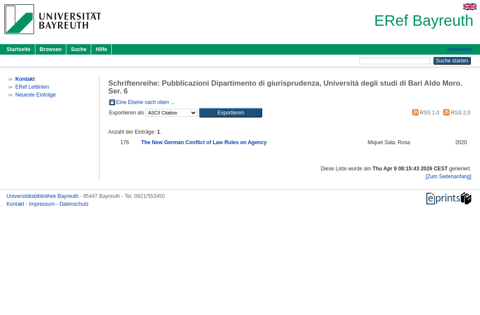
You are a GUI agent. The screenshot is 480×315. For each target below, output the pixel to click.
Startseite (19, 49)
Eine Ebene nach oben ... (145, 102)
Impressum (42, 204)
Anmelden (459, 49)
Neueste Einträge (35, 95)
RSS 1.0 (424, 113)
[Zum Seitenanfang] (448, 176)
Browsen (51, 49)
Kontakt (16, 204)
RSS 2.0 (455, 113)
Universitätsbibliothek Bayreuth (43, 196)
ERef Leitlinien (32, 87)
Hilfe (101, 49)
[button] (230, 113)
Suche (78, 49)
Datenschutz (74, 204)
